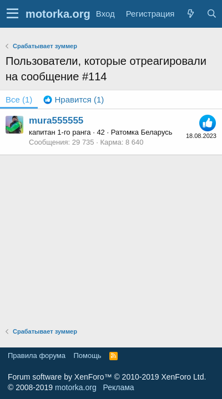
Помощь (87, 355)
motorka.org (76, 387)
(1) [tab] (19, 99)
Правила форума (36, 355)
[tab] (73, 99)
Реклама (118, 387)
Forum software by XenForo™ (107, 376)
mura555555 (56, 120)
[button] (12, 14)
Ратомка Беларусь (142, 132)
